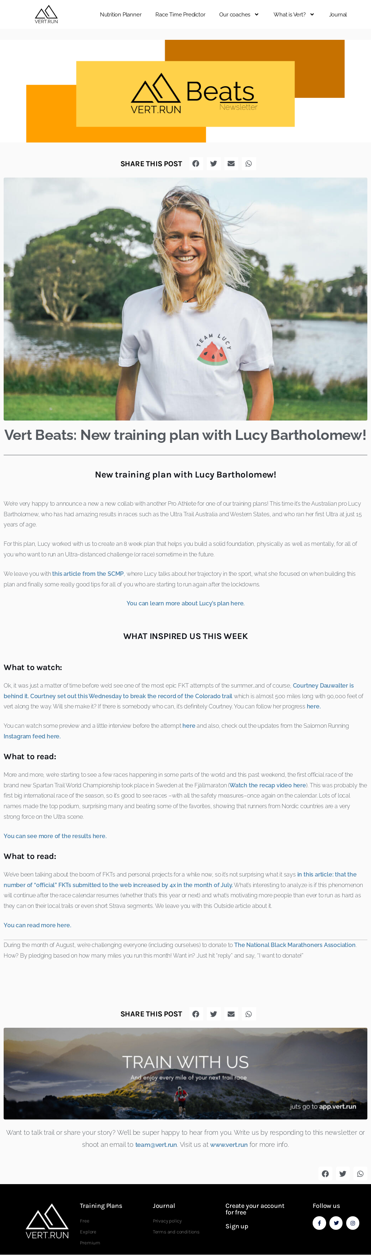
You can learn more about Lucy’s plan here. (186, 603)
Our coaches (239, 14)
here (188, 725)
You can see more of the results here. (55, 836)
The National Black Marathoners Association (295, 945)
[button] (363, 14)
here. (314, 706)
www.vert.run (231, 1144)
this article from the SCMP (88, 573)
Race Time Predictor (180, 14)
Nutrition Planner (121, 14)
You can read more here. (37, 925)
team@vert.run (154, 1144)
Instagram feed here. (32, 736)
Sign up (236, 1226)
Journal (338, 14)
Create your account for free (254, 1209)
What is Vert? (294, 14)
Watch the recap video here (267, 785)
